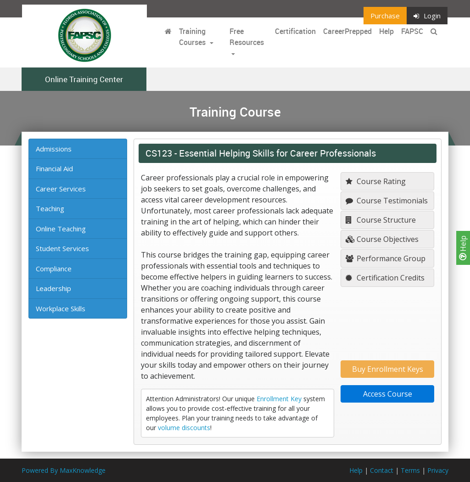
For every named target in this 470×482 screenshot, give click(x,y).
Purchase (385, 15)
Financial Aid (54, 168)
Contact (381, 470)
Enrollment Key (279, 398)
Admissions (54, 148)
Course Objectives (382, 239)
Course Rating (376, 181)
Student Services (62, 248)
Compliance (54, 268)
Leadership (53, 288)
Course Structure (381, 220)
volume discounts (184, 427)
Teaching (50, 208)
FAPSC (412, 31)
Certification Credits (385, 278)
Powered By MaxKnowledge (64, 470)
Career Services (61, 188)
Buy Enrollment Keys (387, 369)
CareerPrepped (347, 31)
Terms (410, 470)
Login (427, 15)
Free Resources (246, 36)
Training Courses (193, 36)
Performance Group (385, 258)
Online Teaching (61, 228)
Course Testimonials (387, 201)
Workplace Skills (60, 308)
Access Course (387, 394)
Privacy (437, 470)
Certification (295, 31)
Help (463, 247)
